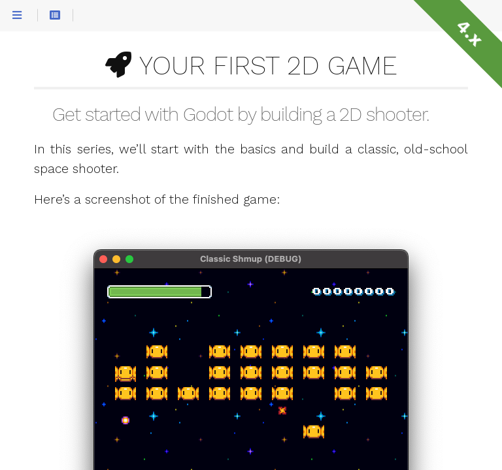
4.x (469, 32)
